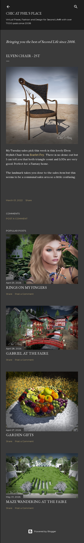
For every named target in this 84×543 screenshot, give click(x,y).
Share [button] (28, 200)
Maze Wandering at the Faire (36, 501)
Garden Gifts (19, 434)
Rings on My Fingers (26, 287)
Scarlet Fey (37, 155)
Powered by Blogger (42, 531)
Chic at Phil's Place (24, 13)
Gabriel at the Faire (27, 353)
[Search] (76, 6)
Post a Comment (17, 218)
